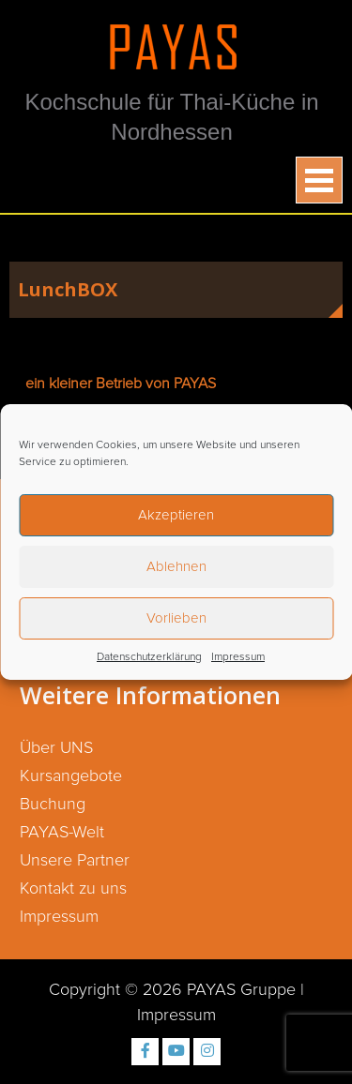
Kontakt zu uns (73, 889)
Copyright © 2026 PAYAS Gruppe (172, 990)
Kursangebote (71, 776)
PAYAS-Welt (62, 832)
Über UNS (56, 748)
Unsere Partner (75, 860)
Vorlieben (176, 618)
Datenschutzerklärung (149, 657)
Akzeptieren (176, 515)
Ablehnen (176, 567)
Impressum (238, 657)
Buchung (52, 804)
